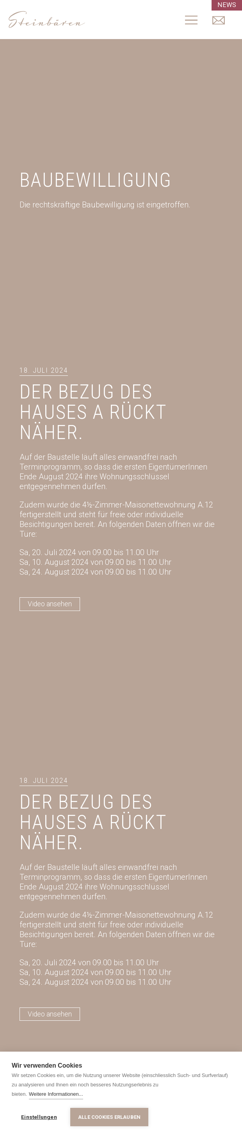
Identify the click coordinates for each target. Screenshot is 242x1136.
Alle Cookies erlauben (109, 1117)
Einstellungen (39, 1117)
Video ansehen (50, 604)
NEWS (227, 5)
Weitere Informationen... (56, 1095)
